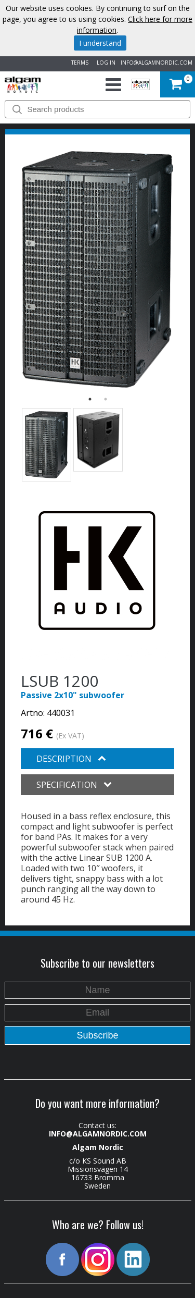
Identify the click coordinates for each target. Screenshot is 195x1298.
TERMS (78, 62)
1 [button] (90, 399)
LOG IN (104, 62)
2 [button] (105, 399)
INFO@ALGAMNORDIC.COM (156, 62)
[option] (97, 269)
